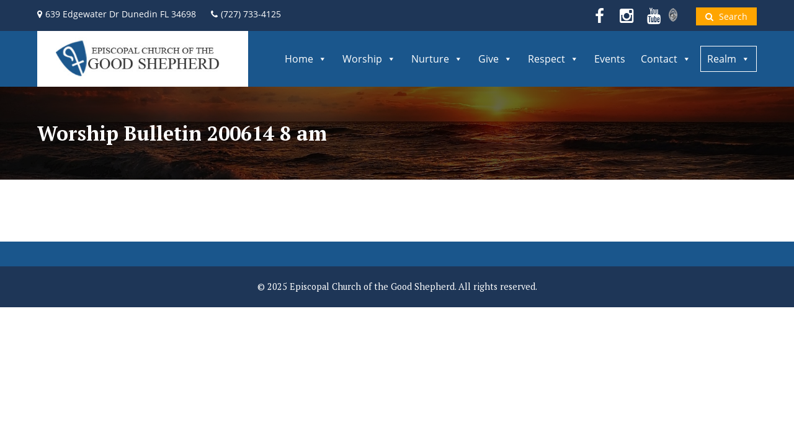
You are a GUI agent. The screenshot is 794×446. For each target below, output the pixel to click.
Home (306, 58)
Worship (369, 58)
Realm (728, 58)
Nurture (437, 58)
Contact (666, 58)
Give (495, 58)
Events (609, 59)
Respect (553, 58)
